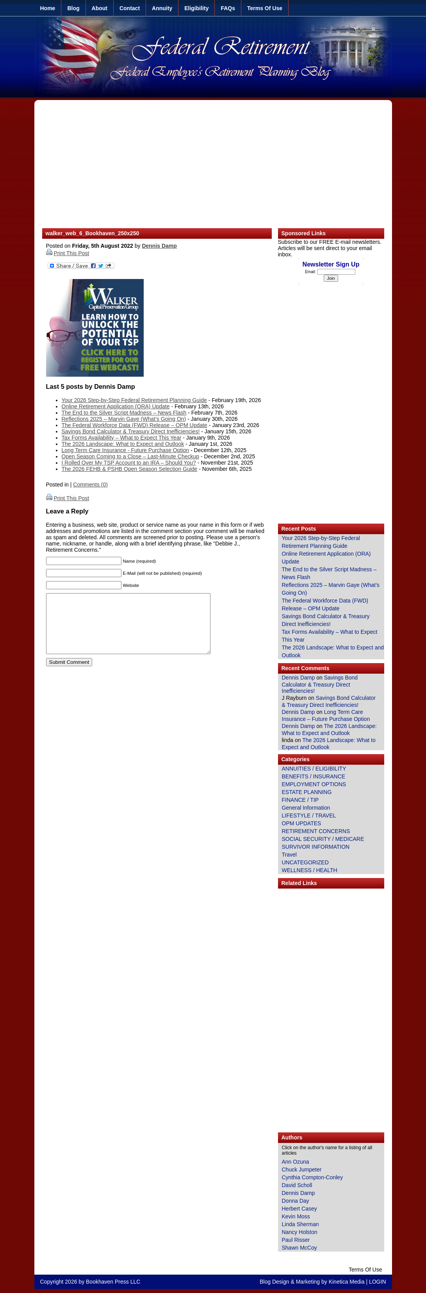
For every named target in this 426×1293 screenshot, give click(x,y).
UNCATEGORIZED (305, 862)
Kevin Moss (296, 1216)
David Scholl (297, 1185)
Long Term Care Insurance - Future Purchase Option (125, 450)
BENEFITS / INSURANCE (314, 776)
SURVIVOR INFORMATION (316, 847)
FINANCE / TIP (300, 800)
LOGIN (377, 1282)
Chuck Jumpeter (302, 1169)
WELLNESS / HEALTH (309, 870)
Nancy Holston (299, 1232)
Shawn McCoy (299, 1248)
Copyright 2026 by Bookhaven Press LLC (90, 1282)
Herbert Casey (299, 1208)
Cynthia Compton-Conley (312, 1177)
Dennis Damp (159, 246)
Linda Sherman (300, 1224)
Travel (289, 854)
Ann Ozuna (295, 1162)
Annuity (162, 8)
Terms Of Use (264, 8)
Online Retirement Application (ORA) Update (116, 406)
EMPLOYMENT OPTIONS (314, 784)
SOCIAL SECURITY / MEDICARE (323, 839)
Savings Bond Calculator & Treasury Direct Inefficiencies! (131, 431)
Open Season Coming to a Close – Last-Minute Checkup (131, 456)
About (99, 8)
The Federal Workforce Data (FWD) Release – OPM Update (134, 425)
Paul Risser (296, 1240)
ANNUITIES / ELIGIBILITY (314, 768)
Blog (73, 8)
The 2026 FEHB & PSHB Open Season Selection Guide (130, 469)
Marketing (308, 1282)
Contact (129, 8)
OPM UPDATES (301, 823)
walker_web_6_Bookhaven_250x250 (92, 233)
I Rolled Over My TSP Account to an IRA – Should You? (129, 463)
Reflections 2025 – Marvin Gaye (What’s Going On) (124, 419)
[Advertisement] (213, 168)
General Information (306, 808)
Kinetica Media (347, 1282)
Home (47, 8)
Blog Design (274, 1282)
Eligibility (196, 8)
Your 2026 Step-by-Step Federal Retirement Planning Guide (134, 400)
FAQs (228, 8)
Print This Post (71, 253)
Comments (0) (90, 484)
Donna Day (295, 1201)
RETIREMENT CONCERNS (316, 831)
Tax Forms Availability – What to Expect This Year (122, 438)
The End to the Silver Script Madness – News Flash (124, 413)
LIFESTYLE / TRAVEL (309, 815)
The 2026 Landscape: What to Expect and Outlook (123, 444)
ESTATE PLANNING (307, 792)
